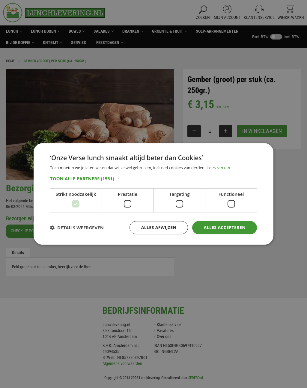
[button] (153, 178)
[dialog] (153, 194)
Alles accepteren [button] (225, 227)
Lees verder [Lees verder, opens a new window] (219, 168)
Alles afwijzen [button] (159, 227)
